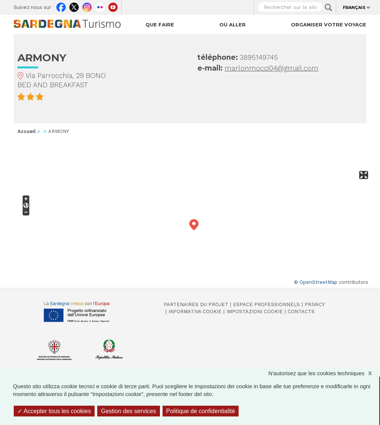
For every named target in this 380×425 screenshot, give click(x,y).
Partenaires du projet (196, 304)
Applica (328, 7)
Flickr (100, 5)
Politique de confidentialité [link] (200, 411)
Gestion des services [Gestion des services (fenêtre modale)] (128, 411)
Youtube (113, 5)
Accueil (26, 131)
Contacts (301, 311)
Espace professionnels (266, 304)
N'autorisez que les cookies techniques (323, 373)
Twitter (74, 5)
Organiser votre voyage (328, 24)
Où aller (232, 24)
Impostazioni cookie (254, 311)
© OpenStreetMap (315, 282)
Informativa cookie (195, 311)
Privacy (315, 304)
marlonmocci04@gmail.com (271, 68)
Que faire (159, 24)
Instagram (87, 5)
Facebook (61, 5)
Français (354, 7)
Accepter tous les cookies (54, 411)
